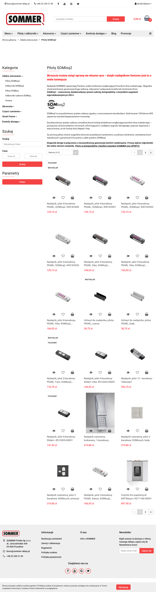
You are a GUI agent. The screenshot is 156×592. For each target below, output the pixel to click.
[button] (47, 532)
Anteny (8, 100)
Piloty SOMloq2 (12, 81)
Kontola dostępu (11, 121)
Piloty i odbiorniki (28, 33)
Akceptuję (123, 587)
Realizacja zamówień (51, 539)
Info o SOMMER (87, 539)
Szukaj (22, 164)
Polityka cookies (49, 552)
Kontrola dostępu (96, 33)
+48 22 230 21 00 (15, 556)
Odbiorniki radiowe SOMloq (18, 95)
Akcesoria (49, 33)
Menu (9, 33)
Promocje (126, 33)
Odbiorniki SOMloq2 (14, 86)
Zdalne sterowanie (12, 76)
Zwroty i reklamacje (50, 543)
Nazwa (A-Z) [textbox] (54, 152)
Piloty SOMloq (12, 90)
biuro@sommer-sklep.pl (18, 551)
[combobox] (62, 152)
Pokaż (22, 182)
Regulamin (46, 548)
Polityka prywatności (51, 557)
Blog (113, 33)
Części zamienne (71, 33)
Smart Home (9, 116)
